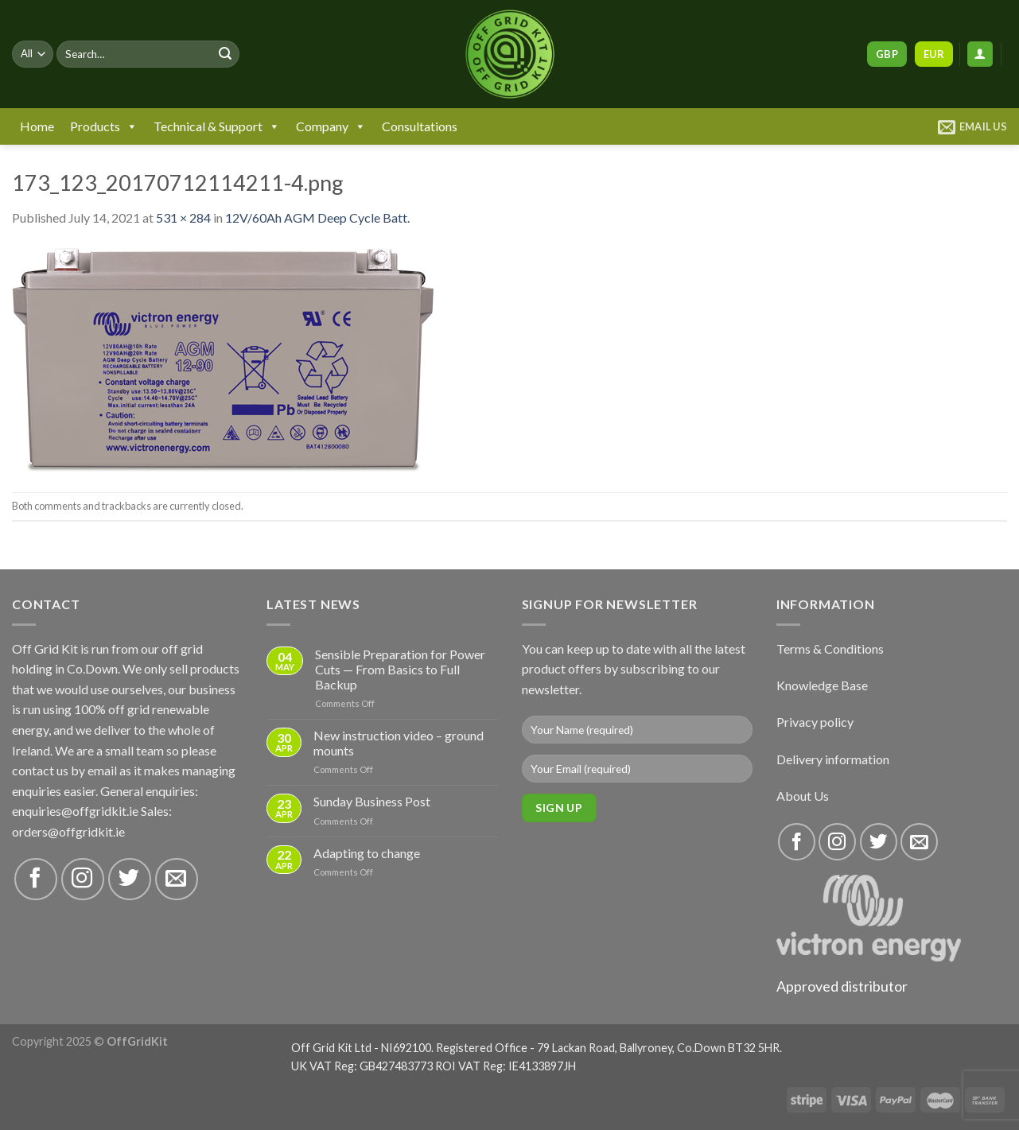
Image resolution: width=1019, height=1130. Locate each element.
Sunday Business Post (371, 801)
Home (37, 126)
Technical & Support (217, 126)
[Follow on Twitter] (129, 879)
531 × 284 (183, 217)
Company (331, 126)
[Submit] (225, 54)
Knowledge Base (822, 685)
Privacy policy (815, 721)
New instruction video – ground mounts (398, 743)
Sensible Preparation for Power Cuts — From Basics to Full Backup (400, 669)
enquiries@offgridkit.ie (75, 810)
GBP (887, 54)
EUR (934, 54)
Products (104, 126)
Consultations (419, 126)
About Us (802, 795)
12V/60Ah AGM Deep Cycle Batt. (317, 217)
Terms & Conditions (830, 648)
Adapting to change (366, 852)
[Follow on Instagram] (82, 879)
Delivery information (832, 759)
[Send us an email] (176, 879)
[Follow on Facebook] (35, 879)
